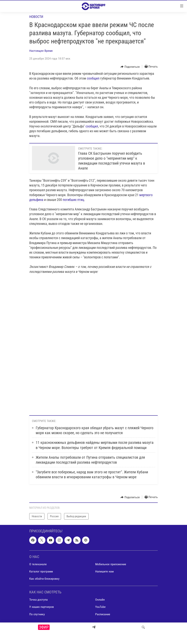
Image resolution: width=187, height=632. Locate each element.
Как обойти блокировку (44, 578)
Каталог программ (41, 571)
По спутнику (37, 614)
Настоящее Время (41, 51)
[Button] (130, 67)
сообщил (93, 78)
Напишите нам (104, 571)
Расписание (102, 614)
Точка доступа (38, 600)
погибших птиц (73, 200)
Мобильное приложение (110, 564)
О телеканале (38, 564)
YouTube (100, 607)
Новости (36, 17)
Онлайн (100, 600)
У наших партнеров (41, 607)
